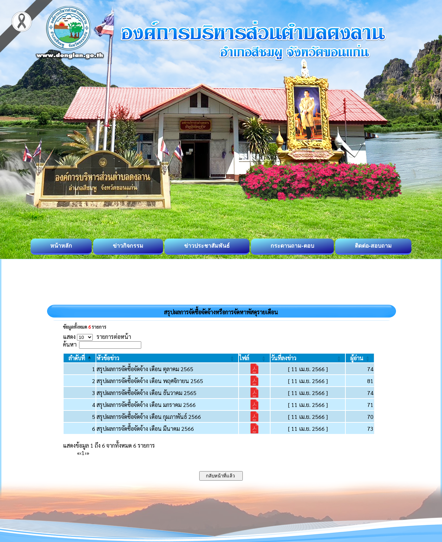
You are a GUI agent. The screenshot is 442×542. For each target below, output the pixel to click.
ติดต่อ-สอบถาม (373, 246)
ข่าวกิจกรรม (128, 246)
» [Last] (87, 452)
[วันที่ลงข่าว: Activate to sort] (308, 358)
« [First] (78, 452)
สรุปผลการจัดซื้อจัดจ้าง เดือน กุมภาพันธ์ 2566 (149, 416)
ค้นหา (70, 344)
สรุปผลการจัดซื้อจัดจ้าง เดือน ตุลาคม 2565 (145, 369)
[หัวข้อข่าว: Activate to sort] (167, 358)
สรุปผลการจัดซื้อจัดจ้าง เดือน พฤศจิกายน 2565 (150, 380)
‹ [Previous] (81, 452)
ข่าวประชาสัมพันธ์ (207, 246)
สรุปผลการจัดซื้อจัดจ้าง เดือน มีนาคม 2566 (145, 428)
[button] (77, 358)
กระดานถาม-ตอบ (292, 246)
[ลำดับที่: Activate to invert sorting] (80, 358)
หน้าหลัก (61, 246)
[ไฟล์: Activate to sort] (254, 358)
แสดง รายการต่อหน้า (97, 336)
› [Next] (85, 452)
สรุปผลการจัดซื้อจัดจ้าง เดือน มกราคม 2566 (146, 404)
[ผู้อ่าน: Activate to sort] (360, 358)
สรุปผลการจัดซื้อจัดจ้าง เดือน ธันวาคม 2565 (146, 392)
